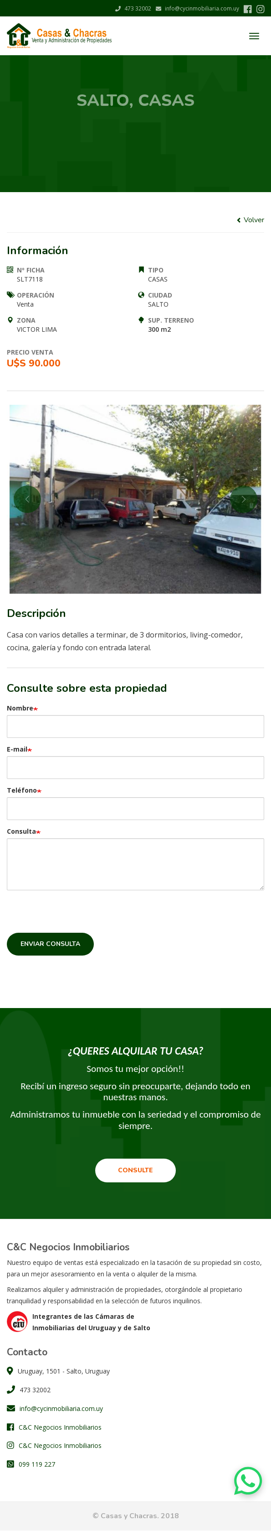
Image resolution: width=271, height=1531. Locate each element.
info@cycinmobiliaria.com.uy (197, 8)
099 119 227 (37, 1464)
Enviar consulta (50, 944)
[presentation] (76, 915)
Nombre (20, 708)
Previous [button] (27, 499)
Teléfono (22, 790)
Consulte (135, 1170)
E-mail (17, 749)
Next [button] (243, 499)
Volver (250, 220)
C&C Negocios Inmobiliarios (60, 1427)
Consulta (21, 831)
